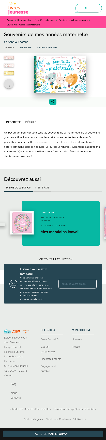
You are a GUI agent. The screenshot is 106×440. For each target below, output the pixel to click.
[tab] (13, 122)
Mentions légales (33, 419)
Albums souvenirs (79, 20)
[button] (25, 47)
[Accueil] (18, 8)
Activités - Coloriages (44, 20)
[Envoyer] (92, 284)
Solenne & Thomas (16, 42)
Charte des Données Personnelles (30, 409)
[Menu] (88, 8)
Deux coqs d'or (24, 20)
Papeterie (62, 20)
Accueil (10, 20)
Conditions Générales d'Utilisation (66, 419)
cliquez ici (38, 299)
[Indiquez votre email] (73, 283)
